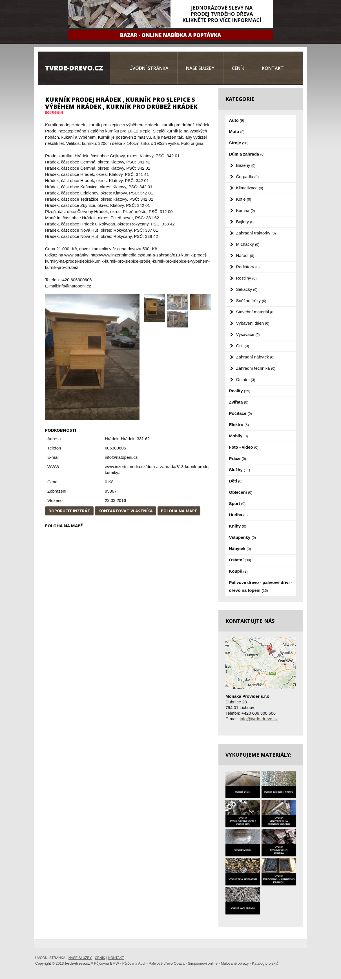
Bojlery (245, 221)
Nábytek (240, 548)
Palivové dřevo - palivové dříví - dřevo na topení (260, 586)
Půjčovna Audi (133, 963)
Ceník (238, 68)
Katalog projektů (265, 963)
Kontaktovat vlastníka (125, 510)
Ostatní (245, 379)
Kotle (243, 199)
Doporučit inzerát (69, 510)
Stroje (239, 142)
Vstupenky (242, 537)
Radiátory (248, 266)
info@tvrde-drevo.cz (259, 718)
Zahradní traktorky (256, 233)
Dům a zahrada (247, 154)
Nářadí (245, 255)
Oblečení (241, 492)
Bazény (246, 165)
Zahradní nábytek (255, 357)
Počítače (240, 413)
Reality (240, 390)
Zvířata (239, 402)
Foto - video (243, 447)
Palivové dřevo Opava (167, 963)
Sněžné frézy (251, 300)
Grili (242, 345)
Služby (239, 469)
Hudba (238, 514)
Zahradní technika (256, 368)
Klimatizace (249, 187)
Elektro (239, 424)
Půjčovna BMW (106, 963)
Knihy (237, 526)
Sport (237, 503)
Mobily (238, 435)
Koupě (238, 571)
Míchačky (248, 244)
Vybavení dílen (252, 323)
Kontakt (273, 68)
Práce (237, 458)
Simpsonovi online (203, 963)
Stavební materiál (255, 311)
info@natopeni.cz (121, 457)
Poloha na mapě (179, 510)
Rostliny (246, 278)
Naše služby (200, 68)
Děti (236, 481)
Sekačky (247, 289)
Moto (237, 131)
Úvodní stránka (149, 68)
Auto (236, 120)
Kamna (245, 210)
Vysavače (248, 334)
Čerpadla (247, 176)
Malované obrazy (235, 963)
